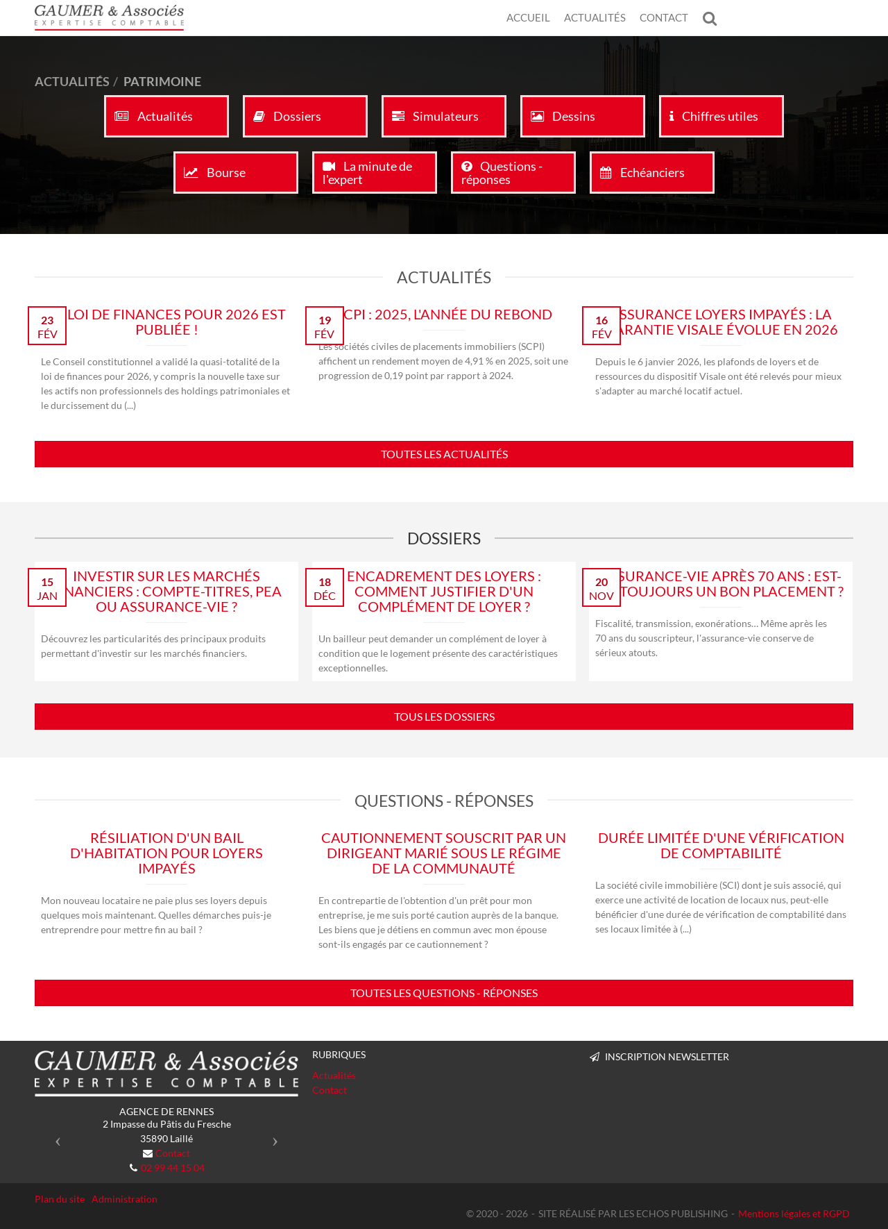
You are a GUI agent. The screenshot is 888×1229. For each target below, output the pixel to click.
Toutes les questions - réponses (444, 992)
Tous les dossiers (444, 716)
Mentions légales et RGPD (794, 1213)
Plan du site (60, 1199)
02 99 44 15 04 (173, 1167)
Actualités (595, 17)
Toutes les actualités (444, 453)
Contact (664, 17)
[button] (54, 1136)
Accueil (528, 17)
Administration (124, 1199)
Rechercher (713, 17)
